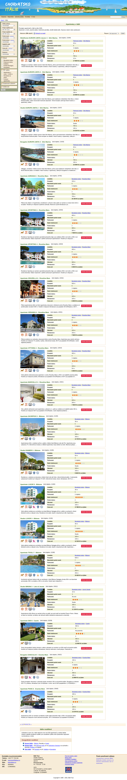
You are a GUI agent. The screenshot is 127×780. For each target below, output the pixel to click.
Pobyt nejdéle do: (8, 33)
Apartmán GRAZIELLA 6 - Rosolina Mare (35, 278)
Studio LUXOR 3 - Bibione (29, 518)
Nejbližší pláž (8, 45)
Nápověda (11, 16)
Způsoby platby (19, 16)
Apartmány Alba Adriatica (105, 761)
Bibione (87, 419)
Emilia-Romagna (8, 66)
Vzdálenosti (6, 87)
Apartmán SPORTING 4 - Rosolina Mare (34, 244)
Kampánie (6, 67)
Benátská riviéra (8, 60)
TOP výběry (6, 70)
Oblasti (5, 58)
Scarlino (32, 747)
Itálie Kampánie (107, 758)
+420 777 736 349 (13, 758)
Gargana (37, 749)
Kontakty (27, 16)
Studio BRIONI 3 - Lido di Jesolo (32, 586)
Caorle (87, 623)
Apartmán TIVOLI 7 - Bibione (30, 552)
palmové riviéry (40, 745)
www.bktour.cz (12, 762)
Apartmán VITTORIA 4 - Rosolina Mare (34, 348)
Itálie (6, 7)
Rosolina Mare (86, 179)
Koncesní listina (69, 764)
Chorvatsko (4, 3)
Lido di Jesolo (86, 589)
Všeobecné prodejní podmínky (73, 762)
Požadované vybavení (9, 83)
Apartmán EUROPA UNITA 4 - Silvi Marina (35, 72)
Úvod (2, 20)
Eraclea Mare (86, 657)
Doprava (8, 53)
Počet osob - (8, 37)
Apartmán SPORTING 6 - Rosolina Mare (34, 210)
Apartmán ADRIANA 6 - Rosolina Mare (34, 176)
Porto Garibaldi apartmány (100, 758)
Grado (47, 743)
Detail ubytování (86, 65)
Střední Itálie (28, 745)
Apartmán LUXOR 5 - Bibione (31, 484)
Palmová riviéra (8, 62)
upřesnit (12, 36)
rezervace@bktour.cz (14, 760)
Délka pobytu (8, 24)
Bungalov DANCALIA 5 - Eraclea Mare (34, 655)
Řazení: (111, 33)
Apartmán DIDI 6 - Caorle (29, 621)
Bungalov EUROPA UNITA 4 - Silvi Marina (35, 142)
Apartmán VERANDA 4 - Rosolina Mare (34, 312)
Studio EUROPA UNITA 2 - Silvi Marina (34, 108)
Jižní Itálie (28, 749)
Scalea (110, 761)
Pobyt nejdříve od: (8, 29)
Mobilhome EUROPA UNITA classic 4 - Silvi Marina (38, 38)
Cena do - (8, 49)
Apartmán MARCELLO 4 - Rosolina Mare (35, 382)
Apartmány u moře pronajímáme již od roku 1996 (57, 2)
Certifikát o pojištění (70, 759)
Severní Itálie (29, 743)
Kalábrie (6, 64)
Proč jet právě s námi (71, 756)
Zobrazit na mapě (40, 33)
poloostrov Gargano (54, 745)
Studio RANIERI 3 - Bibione (30, 450)
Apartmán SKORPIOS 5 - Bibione (32, 416)
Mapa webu (68, 757)
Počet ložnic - (8, 41)
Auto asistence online (71, 761)
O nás (33, 16)
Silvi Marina (86, 41)
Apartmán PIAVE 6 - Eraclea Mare (32, 689)
